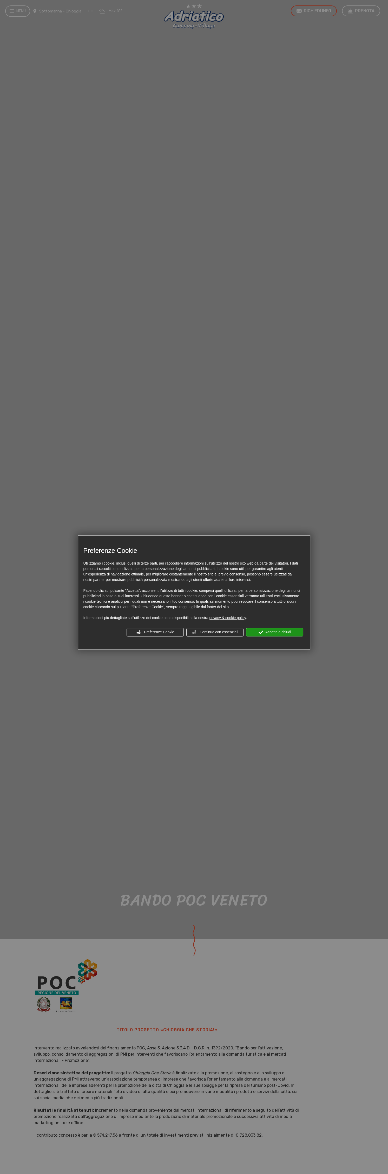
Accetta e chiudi (275, 632)
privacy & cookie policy (227, 618)
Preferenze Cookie (155, 632)
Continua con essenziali (215, 632)
